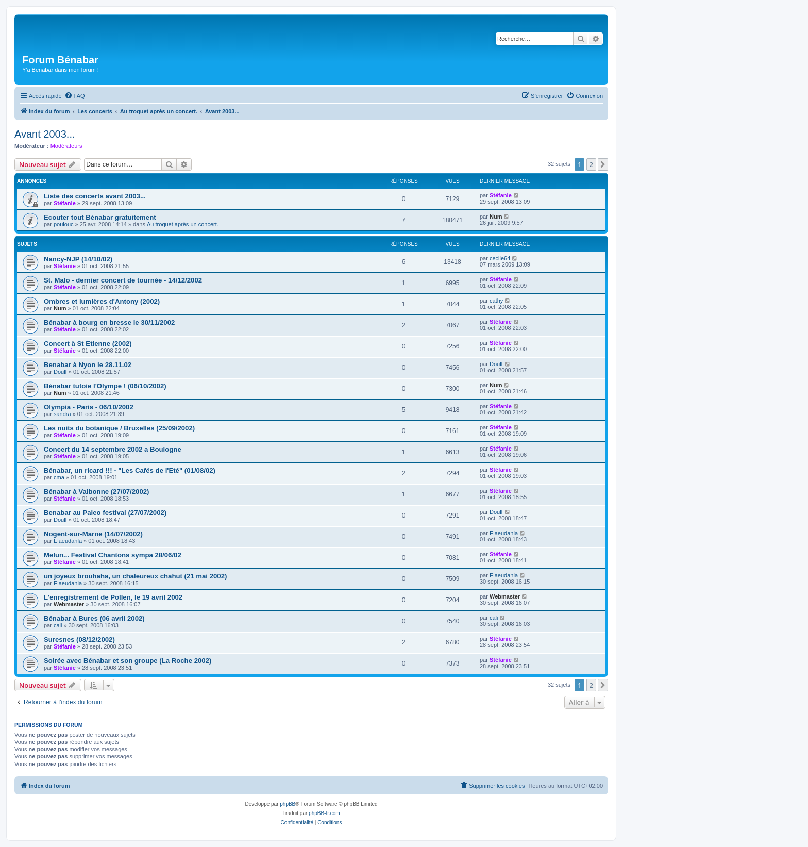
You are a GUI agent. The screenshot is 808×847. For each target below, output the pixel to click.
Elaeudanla (68, 541)
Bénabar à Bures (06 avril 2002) (94, 618)
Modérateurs (66, 146)
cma (59, 477)
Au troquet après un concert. (182, 224)
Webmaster (69, 604)
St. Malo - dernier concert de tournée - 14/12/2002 (123, 280)
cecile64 (500, 258)
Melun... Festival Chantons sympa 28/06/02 (112, 555)
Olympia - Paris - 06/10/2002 (88, 407)
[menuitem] (74, 96)
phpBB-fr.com (324, 813)
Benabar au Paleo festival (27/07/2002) (105, 513)
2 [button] (591, 164)
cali (58, 625)
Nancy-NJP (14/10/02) (78, 259)
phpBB (287, 804)
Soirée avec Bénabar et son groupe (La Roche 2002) (127, 661)
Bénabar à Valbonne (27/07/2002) (96, 491)
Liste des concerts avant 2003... (95, 196)
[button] (603, 164)
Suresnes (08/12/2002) (79, 639)
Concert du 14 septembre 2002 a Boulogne (112, 449)
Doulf (60, 372)
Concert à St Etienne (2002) (88, 343)
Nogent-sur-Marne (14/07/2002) (93, 534)
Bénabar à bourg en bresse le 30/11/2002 (109, 322)
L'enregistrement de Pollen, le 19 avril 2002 (113, 597)
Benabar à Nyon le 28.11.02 (87, 365)
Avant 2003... (44, 134)
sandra (62, 414)
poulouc (64, 224)
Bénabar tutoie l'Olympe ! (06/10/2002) (105, 386)
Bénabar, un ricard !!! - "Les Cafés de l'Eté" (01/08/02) (129, 470)
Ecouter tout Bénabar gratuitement (100, 217)
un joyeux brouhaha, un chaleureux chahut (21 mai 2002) (135, 576)
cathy (496, 300)
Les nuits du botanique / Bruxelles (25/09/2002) (119, 428)
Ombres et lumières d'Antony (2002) (102, 301)
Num (496, 216)
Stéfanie (65, 203)
